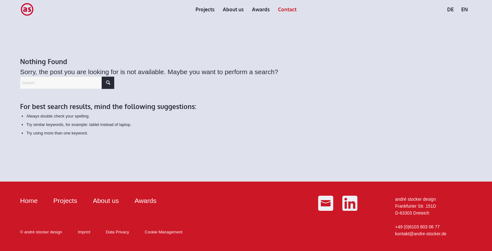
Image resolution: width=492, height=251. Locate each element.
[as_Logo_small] (27, 9)
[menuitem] (205, 9)
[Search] (67, 83)
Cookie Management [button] (163, 232)
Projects (65, 200)
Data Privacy (117, 232)
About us (106, 200)
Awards (146, 200)
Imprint (84, 232)
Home (29, 200)
